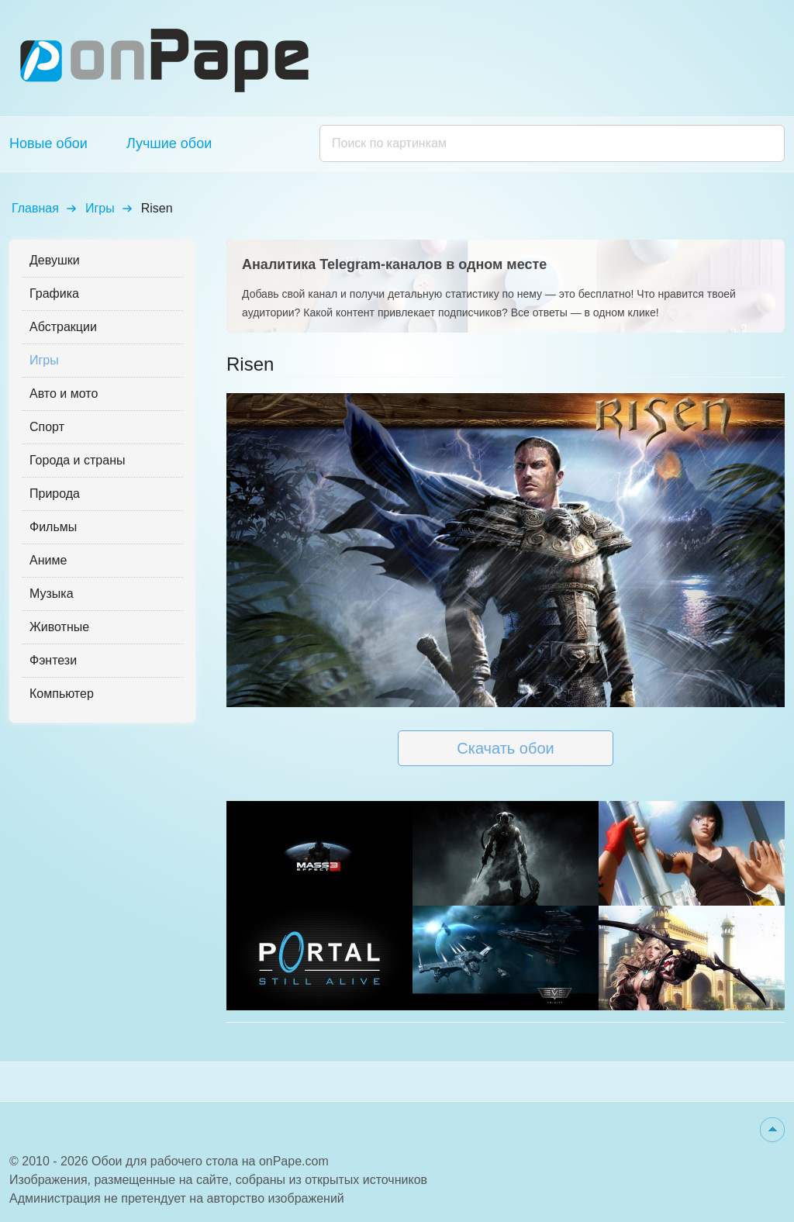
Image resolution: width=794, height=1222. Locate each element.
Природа (54, 493)
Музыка (51, 593)
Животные (59, 626)
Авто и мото (63, 393)
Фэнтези (53, 660)
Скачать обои (505, 748)
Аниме (48, 560)
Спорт (46, 426)
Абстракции (63, 326)
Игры (100, 208)
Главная (35, 208)
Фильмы (53, 526)
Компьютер (61, 693)
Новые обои (48, 143)
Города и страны (77, 460)
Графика (54, 293)
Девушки (54, 260)
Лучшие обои (169, 143)
